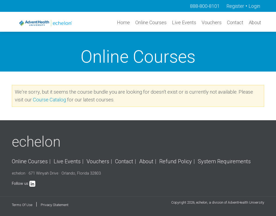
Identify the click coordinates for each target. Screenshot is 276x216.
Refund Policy (175, 161)
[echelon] (46, 23)
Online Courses (151, 22)
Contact (235, 22)
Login (254, 6)
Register (235, 6)
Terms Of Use (22, 205)
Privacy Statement (54, 205)
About (255, 22)
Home (123, 22)
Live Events (184, 22)
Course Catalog (49, 99)
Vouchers (212, 22)
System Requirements (224, 161)
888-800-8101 (205, 6)
